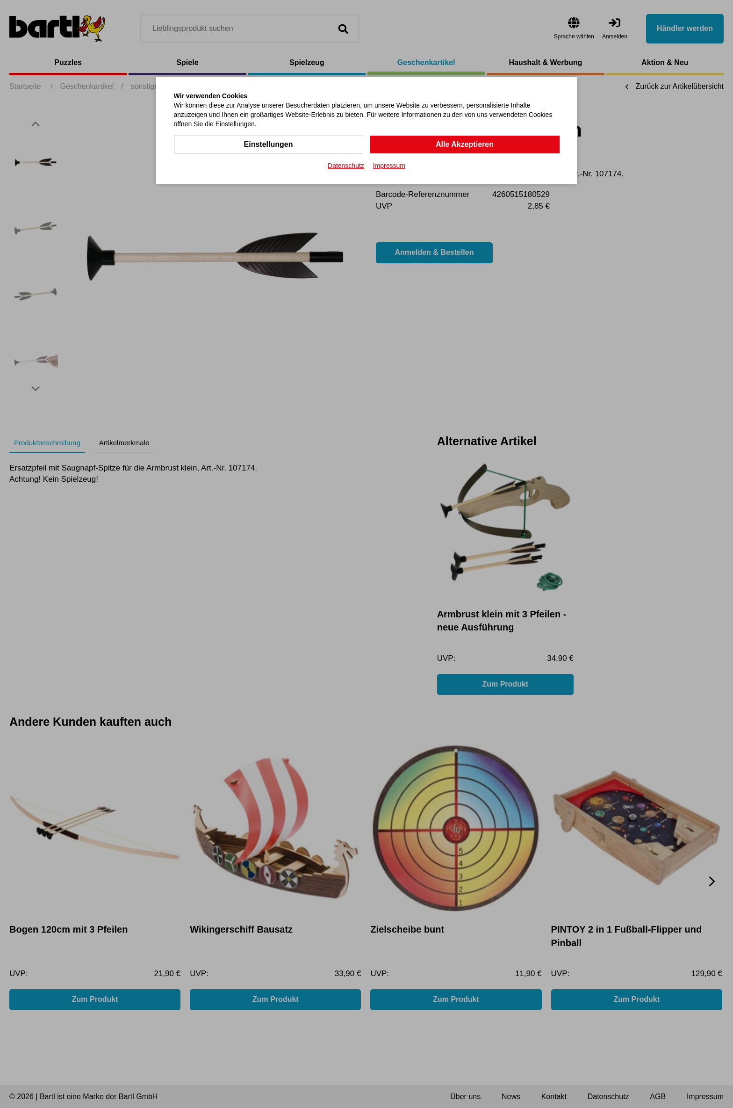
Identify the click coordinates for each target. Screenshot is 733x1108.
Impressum (389, 165)
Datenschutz (346, 165)
